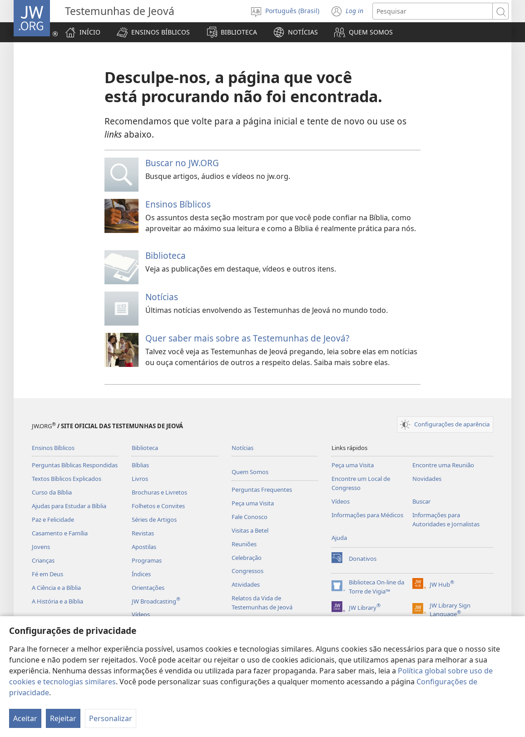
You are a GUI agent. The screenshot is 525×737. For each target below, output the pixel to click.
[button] (153, 32)
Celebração (247, 558)
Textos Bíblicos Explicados (66, 479)
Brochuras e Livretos (159, 492)
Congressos (247, 571)
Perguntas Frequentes (262, 489)
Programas (147, 560)
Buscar (421, 501)
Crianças (43, 560)
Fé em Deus (47, 574)
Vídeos (141, 614)
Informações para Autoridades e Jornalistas (446, 519)
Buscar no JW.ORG (182, 163)
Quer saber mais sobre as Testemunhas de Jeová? (247, 338)
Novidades (426, 479)
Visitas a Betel (250, 530)
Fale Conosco (249, 517)
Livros (140, 479)
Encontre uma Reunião (443, 465)
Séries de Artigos (154, 519)
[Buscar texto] (432, 11)
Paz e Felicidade (53, 519)
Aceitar (25, 718)
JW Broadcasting (156, 601)
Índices (141, 574)
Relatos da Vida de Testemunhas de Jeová (262, 602)
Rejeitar (63, 718)
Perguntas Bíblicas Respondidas (75, 465)
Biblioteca (165, 255)
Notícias (161, 297)
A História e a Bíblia (57, 601)
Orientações (148, 588)
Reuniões (244, 544)
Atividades (246, 584)
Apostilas (144, 547)
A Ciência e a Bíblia (56, 588)
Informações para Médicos (367, 515)
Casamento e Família (60, 533)
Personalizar (110, 718)
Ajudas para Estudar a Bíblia (69, 506)
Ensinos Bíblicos (178, 204)
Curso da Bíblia (52, 492)
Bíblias (140, 465)
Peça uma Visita (253, 503)
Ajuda (339, 538)
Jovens (41, 547)
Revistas (143, 533)
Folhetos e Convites (158, 506)
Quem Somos (250, 472)
